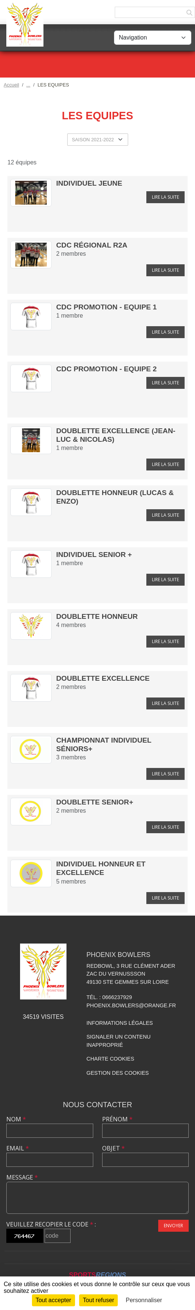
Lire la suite (165, 197)
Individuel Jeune (89, 183)
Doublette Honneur (97, 616)
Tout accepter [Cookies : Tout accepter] (53, 1300)
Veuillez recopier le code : (51, 1224)
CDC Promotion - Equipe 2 (106, 369)
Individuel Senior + (94, 554)
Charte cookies (110, 1059)
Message (22, 1177)
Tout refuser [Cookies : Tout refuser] (98, 1300)
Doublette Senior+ (94, 802)
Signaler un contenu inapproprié (119, 1041)
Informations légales (120, 1023)
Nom (16, 1119)
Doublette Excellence (103, 678)
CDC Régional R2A (91, 245)
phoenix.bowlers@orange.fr (131, 1005)
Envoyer (173, 1225)
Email (17, 1148)
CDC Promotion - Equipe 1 (106, 307)
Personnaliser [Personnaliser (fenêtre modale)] (144, 1300)
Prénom (117, 1119)
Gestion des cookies (118, 1073)
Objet (113, 1148)
